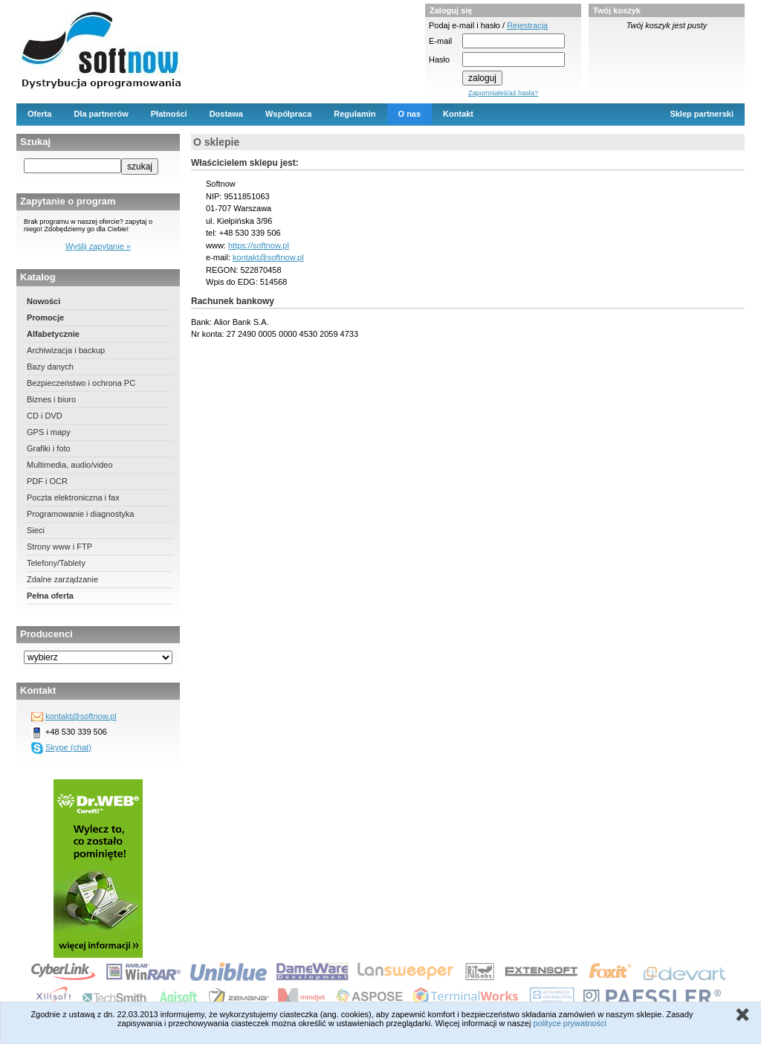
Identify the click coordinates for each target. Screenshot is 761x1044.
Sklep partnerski (702, 113)
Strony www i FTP (59, 546)
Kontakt (458, 113)
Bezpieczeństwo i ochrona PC (81, 382)
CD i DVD (44, 415)
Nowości (43, 301)
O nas (409, 113)
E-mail (440, 40)
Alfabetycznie (53, 333)
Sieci (36, 530)
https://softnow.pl (258, 245)
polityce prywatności (569, 1023)
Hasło (439, 59)
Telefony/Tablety (56, 562)
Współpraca (288, 113)
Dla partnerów (101, 113)
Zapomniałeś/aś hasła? (503, 93)
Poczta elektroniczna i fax (73, 497)
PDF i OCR (47, 481)
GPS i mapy (49, 432)
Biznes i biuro (51, 399)
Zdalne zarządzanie (62, 579)
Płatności (169, 113)
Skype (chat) (68, 747)
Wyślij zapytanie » (98, 246)
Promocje (45, 317)
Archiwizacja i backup (66, 350)
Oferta (39, 113)
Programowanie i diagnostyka (80, 513)
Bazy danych (50, 366)
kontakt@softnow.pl (81, 716)
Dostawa (226, 113)
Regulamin (354, 113)
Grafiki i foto (49, 448)
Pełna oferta (50, 595)
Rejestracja (527, 25)
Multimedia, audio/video (70, 464)
